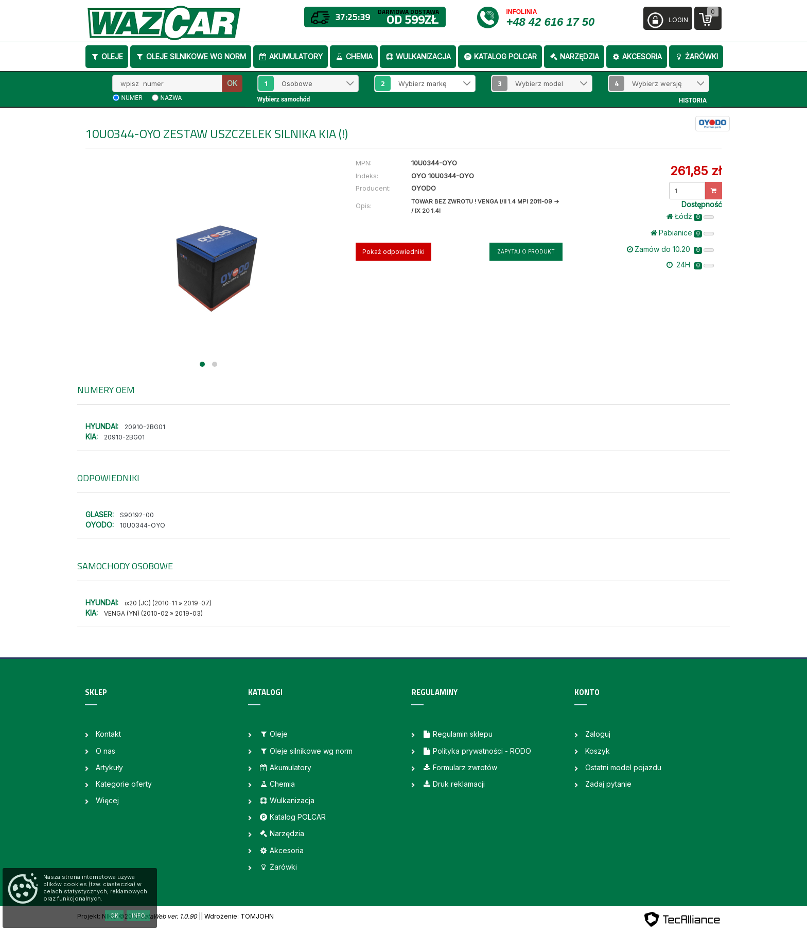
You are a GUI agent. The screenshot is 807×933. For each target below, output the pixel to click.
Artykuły (109, 767)
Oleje (107, 56)
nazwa (171, 97)
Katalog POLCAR (500, 56)
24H (690, 264)
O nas (105, 751)
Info (138, 915)
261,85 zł (696, 170)
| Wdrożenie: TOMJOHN (237, 916)
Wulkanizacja (418, 56)
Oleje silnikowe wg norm (190, 56)
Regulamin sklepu (457, 734)
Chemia (354, 56)
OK (232, 83)
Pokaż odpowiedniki (393, 252)
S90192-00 (137, 515)
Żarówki (696, 56)
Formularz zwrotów (459, 767)
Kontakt (108, 734)
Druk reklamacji (453, 783)
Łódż (690, 216)
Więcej (107, 800)
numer (132, 97)
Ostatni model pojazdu (623, 767)
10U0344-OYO (142, 525)
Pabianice (682, 233)
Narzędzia (574, 56)
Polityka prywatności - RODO (476, 751)
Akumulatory (290, 56)
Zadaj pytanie (608, 783)
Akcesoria (636, 56)
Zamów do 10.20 (670, 249)
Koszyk (597, 751)
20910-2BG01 (145, 427)
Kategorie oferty (124, 783)
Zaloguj (597, 734)
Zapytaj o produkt (526, 251)
